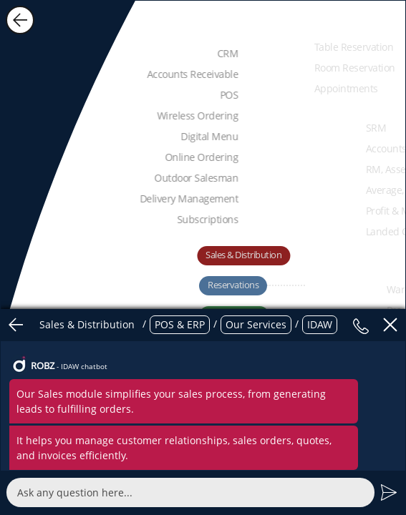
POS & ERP (180, 324)
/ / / (186, 324)
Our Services (256, 324)
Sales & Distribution (87, 324)
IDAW (319, 324)
